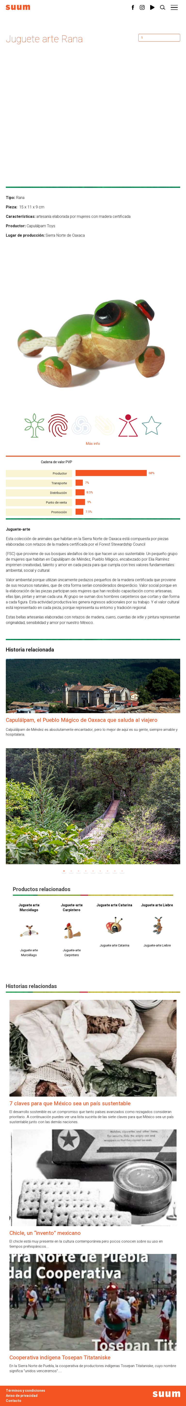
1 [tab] (64, 871)
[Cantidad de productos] (159, 38)
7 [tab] (107, 871)
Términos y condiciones (25, 1390)
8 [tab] (114, 871)
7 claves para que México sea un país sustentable (70, 1103)
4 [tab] (85, 871)
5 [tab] (93, 871)
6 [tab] (100, 871)
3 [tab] (78, 871)
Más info (93, 443)
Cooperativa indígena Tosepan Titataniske (59, 1357)
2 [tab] (71, 871)
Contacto (13, 1400)
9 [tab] (122, 871)
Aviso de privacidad (22, 1395)
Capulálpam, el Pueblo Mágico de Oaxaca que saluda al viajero (81, 720)
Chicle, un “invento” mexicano (45, 1233)
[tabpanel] (93, 806)
